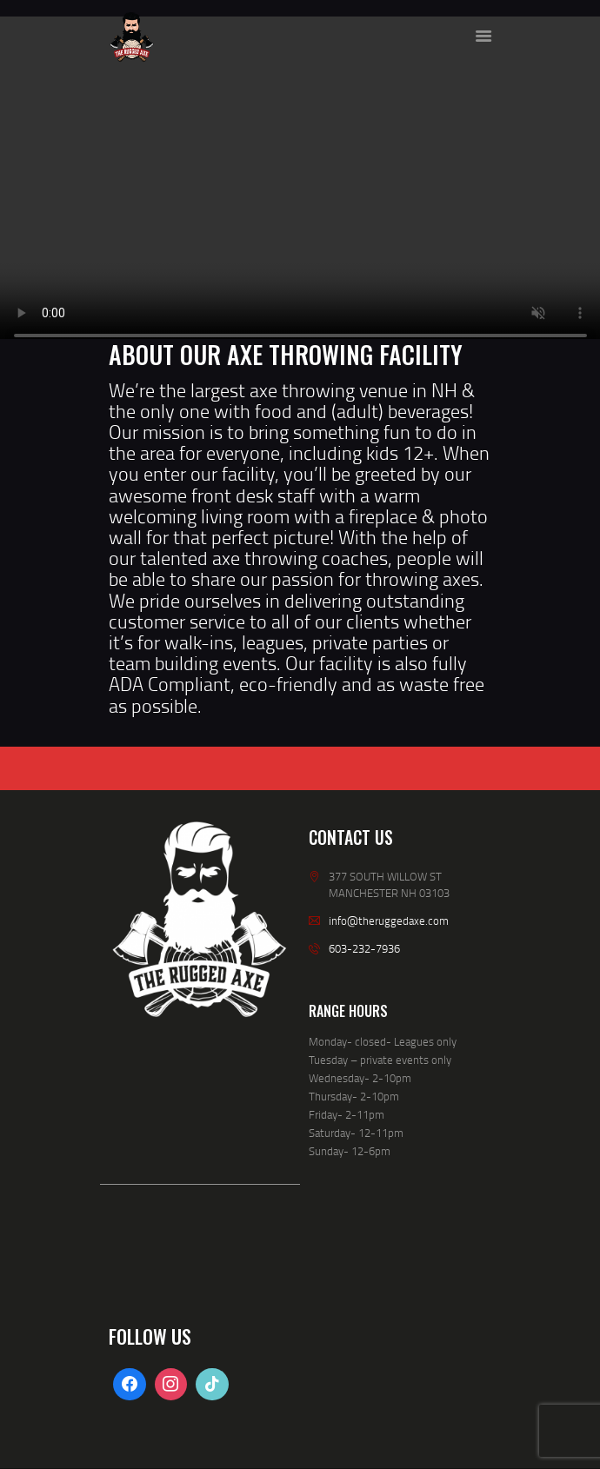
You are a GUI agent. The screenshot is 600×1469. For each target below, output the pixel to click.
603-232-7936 (364, 948)
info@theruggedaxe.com (389, 920)
